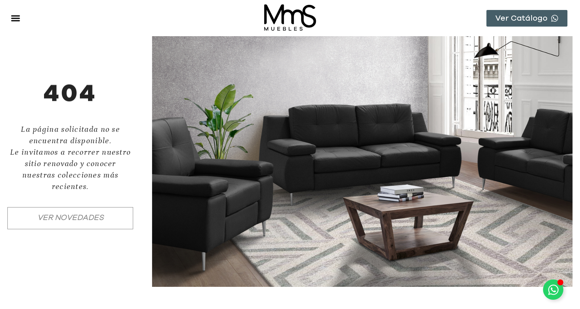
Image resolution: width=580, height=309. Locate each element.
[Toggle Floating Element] (553, 289)
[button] (15, 18)
